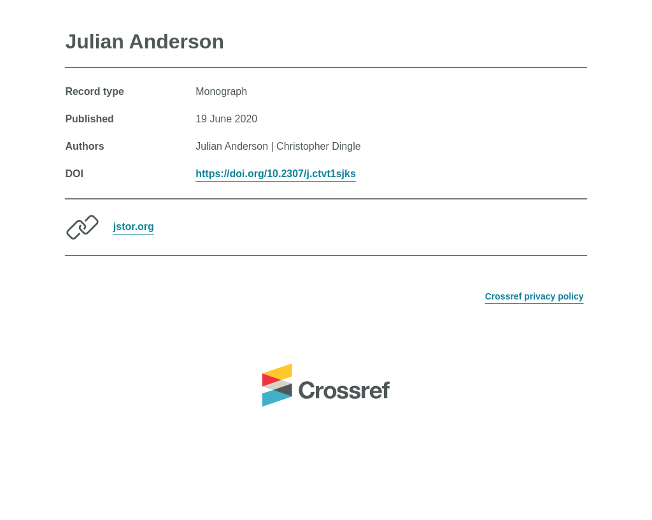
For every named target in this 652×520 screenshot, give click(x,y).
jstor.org (133, 226)
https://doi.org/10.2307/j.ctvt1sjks (275, 173)
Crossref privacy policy (534, 296)
